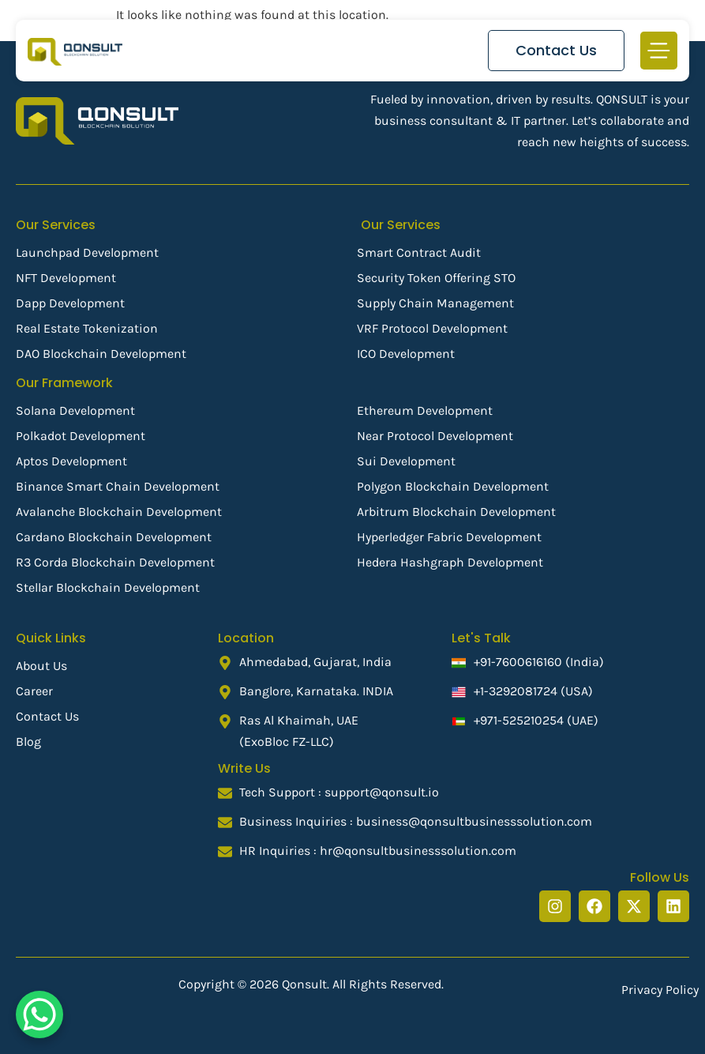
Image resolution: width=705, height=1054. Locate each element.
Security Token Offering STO (436, 277)
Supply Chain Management (435, 303)
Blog (28, 741)
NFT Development (66, 277)
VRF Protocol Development (432, 328)
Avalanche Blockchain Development (119, 511)
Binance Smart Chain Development (117, 486)
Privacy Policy (660, 989)
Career (34, 690)
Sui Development (406, 461)
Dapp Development (70, 303)
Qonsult (304, 984)
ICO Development (406, 353)
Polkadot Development (80, 435)
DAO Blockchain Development (101, 353)
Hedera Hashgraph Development (450, 562)
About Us (41, 665)
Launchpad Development (87, 252)
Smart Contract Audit (419, 252)
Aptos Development (71, 461)
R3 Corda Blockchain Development (115, 562)
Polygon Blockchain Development (453, 486)
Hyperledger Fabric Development (449, 536)
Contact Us (47, 716)
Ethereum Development (425, 410)
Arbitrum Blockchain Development (456, 511)
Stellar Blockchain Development (108, 587)
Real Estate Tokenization (87, 328)
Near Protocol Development (435, 435)
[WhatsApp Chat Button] (39, 1014)
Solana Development (75, 410)
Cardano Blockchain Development (114, 536)
